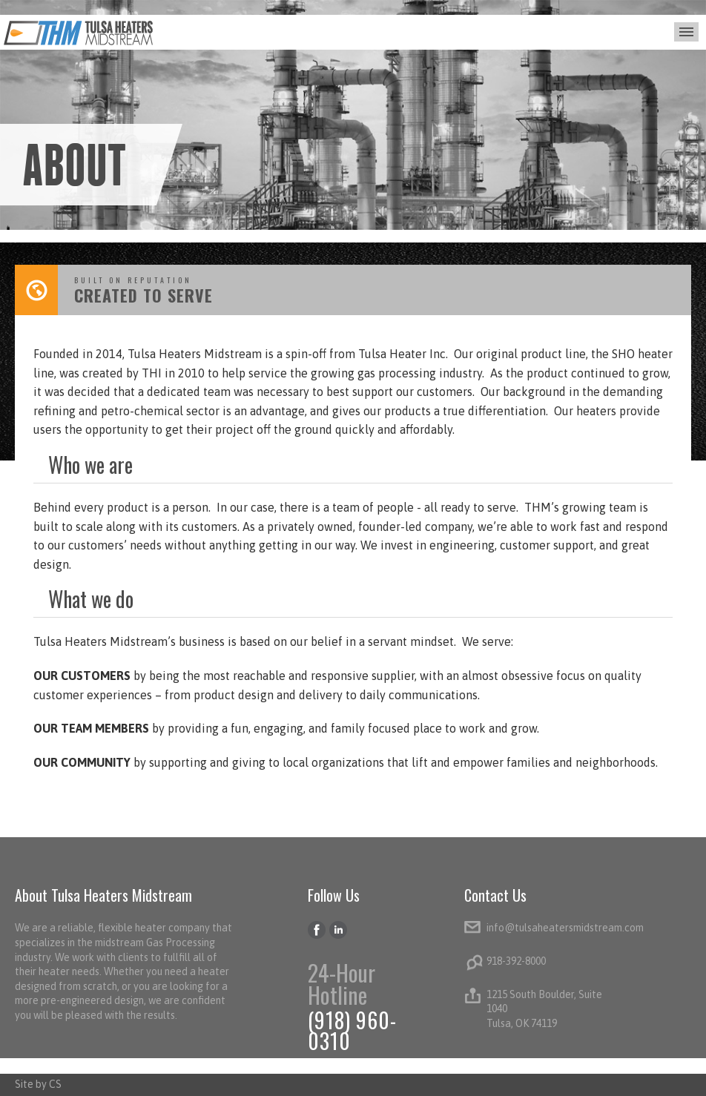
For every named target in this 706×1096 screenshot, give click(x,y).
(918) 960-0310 (352, 1030)
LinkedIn (338, 930)
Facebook (317, 930)
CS (55, 1084)
